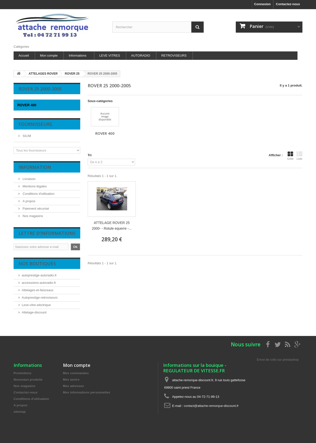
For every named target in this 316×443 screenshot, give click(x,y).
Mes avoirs (71, 379)
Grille (290, 155)
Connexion (262, 4)
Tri (90, 155)
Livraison (29, 179)
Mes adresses (73, 386)
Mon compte (49, 55)
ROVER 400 (105, 133)
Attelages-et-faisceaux (38, 290)
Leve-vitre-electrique (36, 305)
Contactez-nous (288, 4)
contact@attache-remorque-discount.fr (211, 406)
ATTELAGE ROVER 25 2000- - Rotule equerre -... (112, 225)
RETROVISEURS (174, 55)
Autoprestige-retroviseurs (40, 297)
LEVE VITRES (109, 55)
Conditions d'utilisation (38, 194)
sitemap (20, 412)
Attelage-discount (34, 312)
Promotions (22, 373)
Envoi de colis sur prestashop (278, 359)
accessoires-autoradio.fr (39, 283)
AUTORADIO (140, 55)
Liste (299, 155)
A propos (28, 201)
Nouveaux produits (28, 379)
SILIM (26, 136)
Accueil (24, 55)
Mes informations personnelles (86, 392)
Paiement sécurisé (35, 208)
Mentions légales (34, 186)
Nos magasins (32, 216)
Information (35, 167)
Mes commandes (76, 373)
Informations (77, 55)
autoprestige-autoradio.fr (39, 275)
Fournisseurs (35, 124)
